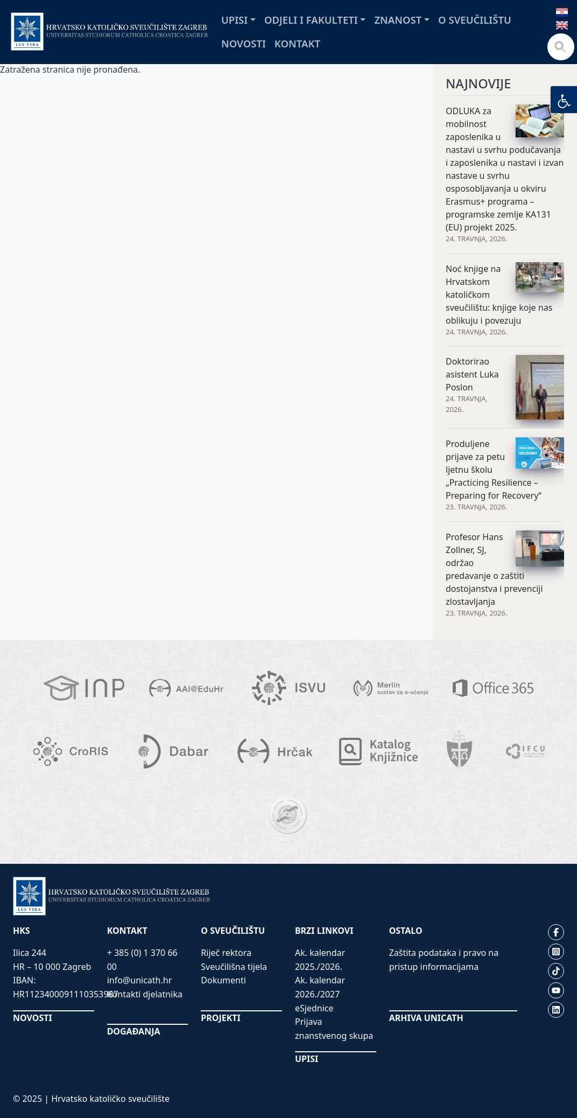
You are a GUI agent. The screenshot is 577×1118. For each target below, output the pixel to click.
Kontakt (297, 43)
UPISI (306, 1059)
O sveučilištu (474, 19)
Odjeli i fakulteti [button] (311, 19)
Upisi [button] (234, 19)
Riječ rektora (226, 953)
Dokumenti (223, 980)
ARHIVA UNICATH (426, 1018)
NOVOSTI (32, 1018)
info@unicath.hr (139, 980)
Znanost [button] (397, 19)
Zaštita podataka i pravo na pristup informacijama (444, 960)
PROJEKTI (220, 1018)
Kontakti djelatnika (144, 994)
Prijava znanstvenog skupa (334, 1029)
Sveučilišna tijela (234, 967)
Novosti (243, 43)
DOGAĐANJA (133, 1031)
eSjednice (314, 1008)
